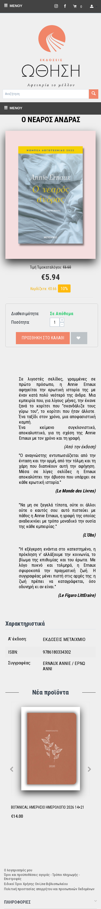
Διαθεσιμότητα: (25, 313)
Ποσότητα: (20, 322)
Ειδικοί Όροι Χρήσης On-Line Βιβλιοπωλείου (36, 884)
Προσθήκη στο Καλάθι (43, 337)
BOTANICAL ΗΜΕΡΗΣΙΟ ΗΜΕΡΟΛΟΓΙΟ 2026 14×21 (47, 807)
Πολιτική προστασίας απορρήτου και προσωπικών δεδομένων (49, 889)
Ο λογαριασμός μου (18, 870)
